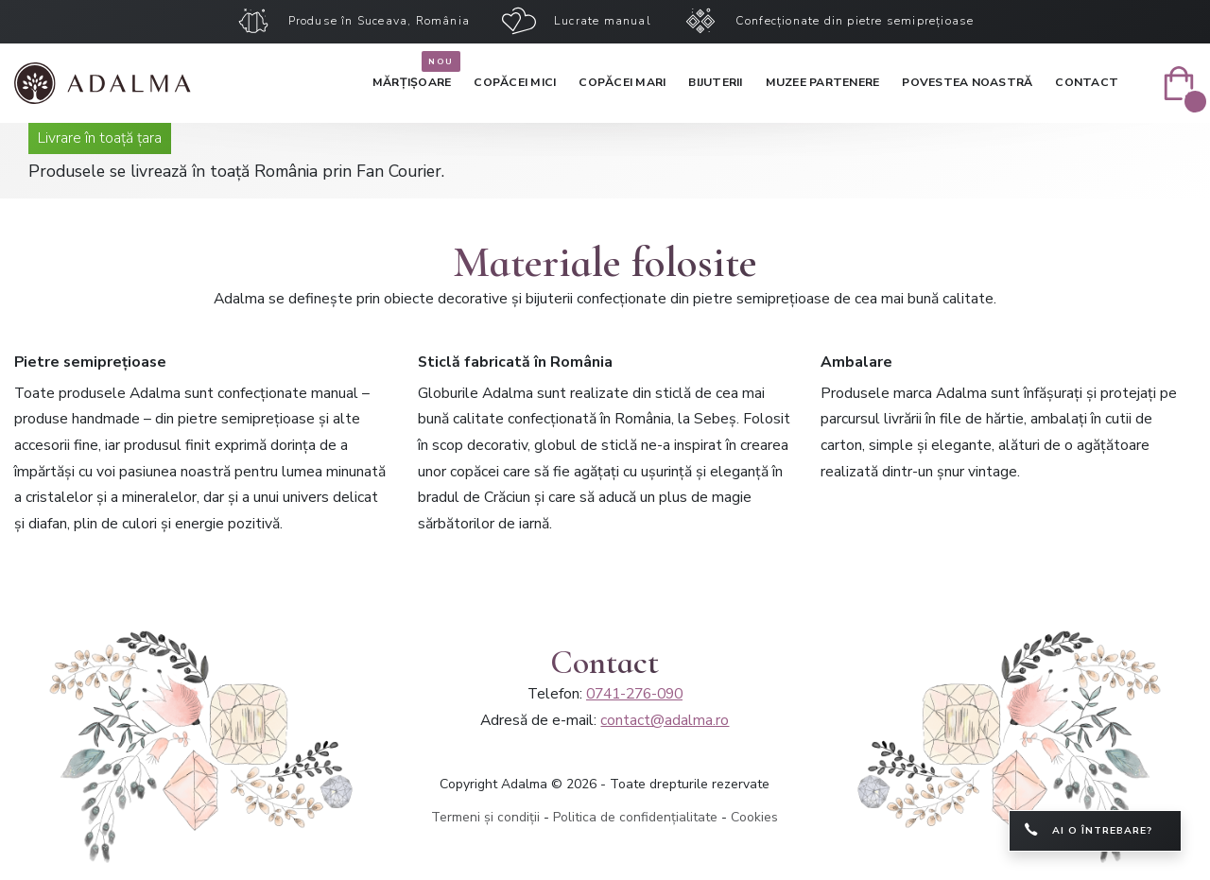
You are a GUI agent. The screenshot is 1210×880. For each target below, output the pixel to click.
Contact (1086, 82)
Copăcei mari (622, 82)
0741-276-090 (634, 693)
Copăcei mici (515, 82)
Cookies (754, 817)
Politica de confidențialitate (635, 817)
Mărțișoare (412, 79)
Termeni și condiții (485, 817)
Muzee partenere (823, 82)
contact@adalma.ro (664, 720)
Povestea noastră (967, 82)
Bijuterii (715, 82)
